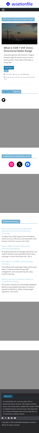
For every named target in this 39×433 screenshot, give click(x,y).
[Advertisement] (19, 128)
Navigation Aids (9, 77)
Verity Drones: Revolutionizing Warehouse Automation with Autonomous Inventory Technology (17, 231)
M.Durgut (17, 74)
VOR (5, 79)
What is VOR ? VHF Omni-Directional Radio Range (18, 49)
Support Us (7, 91)
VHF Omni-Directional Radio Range (25, 77)
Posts (6, 71)
